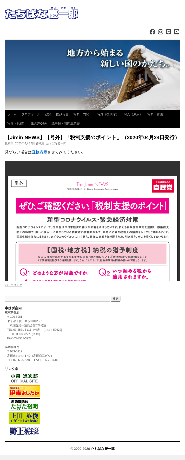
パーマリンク (13, 285)
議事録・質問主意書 (66, 123)
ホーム (12, 114)
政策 (48, 114)
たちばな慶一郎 (56, 143)
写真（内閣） (82, 114)
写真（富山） (156, 114)
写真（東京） (133, 114)
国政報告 (62, 114)
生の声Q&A (39, 123)
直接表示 (39, 152)
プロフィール (30, 114)
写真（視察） (16, 123)
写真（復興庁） (108, 114)
